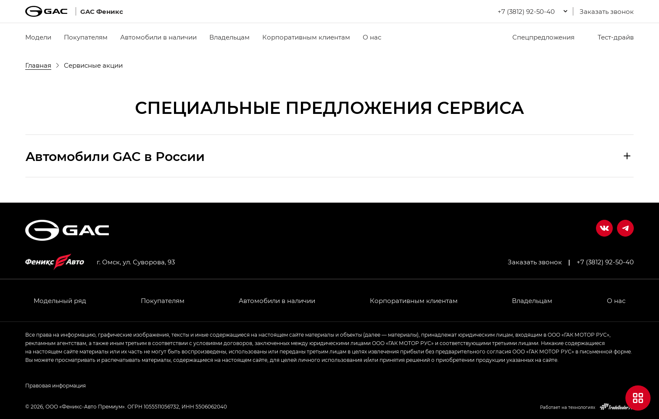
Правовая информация (55, 385)
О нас (372, 37)
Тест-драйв (610, 37)
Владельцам (229, 37)
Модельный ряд (60, 300)
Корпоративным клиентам (306, 37)
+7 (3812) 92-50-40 (605, 262)
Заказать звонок (607, 11)
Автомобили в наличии (158, 37)
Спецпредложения (538, 37)
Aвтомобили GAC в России (115, 156)
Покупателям (86, 37)
